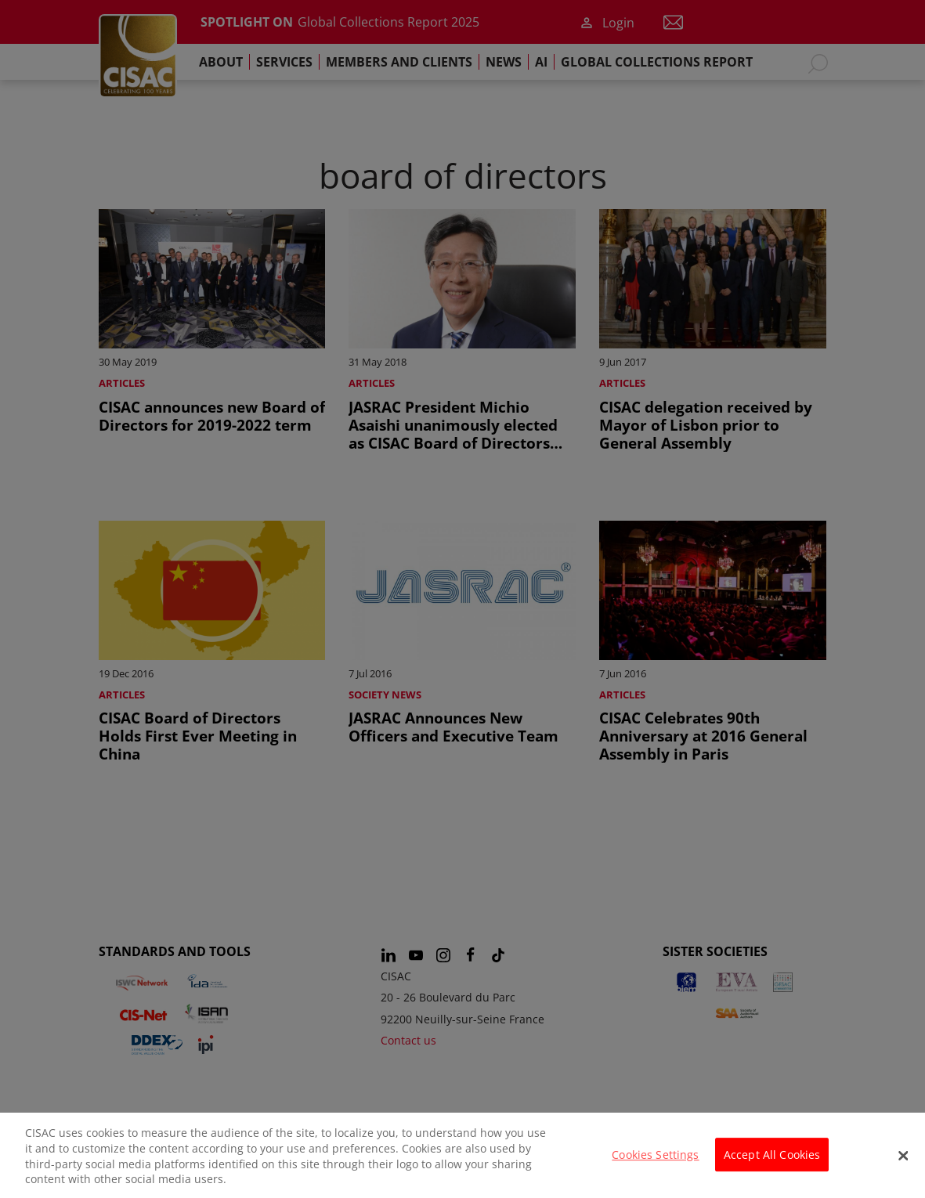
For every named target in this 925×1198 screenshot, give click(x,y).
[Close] (904, 1165)
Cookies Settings (655, 1164)
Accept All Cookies (772, 1164)
